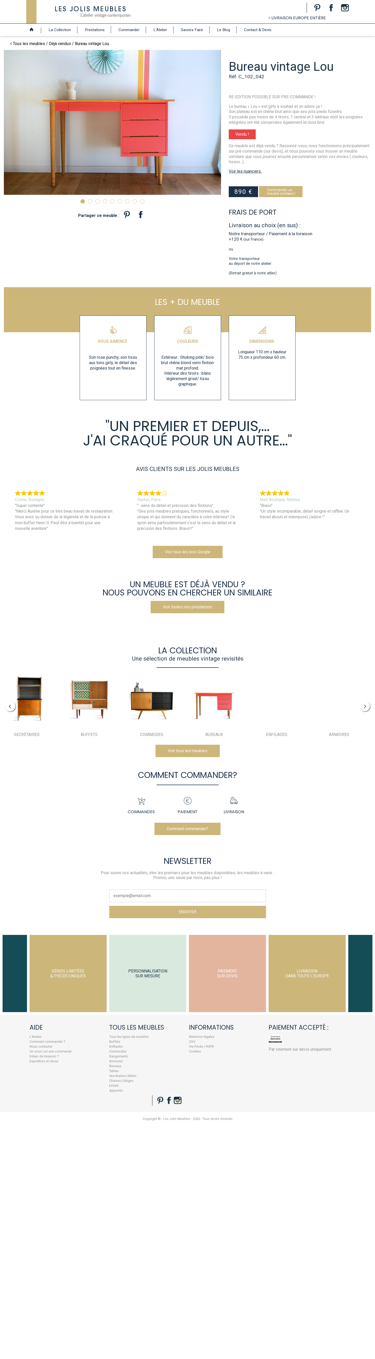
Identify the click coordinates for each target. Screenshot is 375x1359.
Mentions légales (165, 1129)
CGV (155, 1134)
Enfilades (86, 1139)
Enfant (83, 1178)
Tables (84, 1163)
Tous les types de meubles (98, 1129)
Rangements (88, 1149)
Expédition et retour (19, 1154)
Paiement (188, 898)
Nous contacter (16, 1139)
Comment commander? (187, 921)
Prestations (95, 30)
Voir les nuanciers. (252, 179)
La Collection (60, 30)
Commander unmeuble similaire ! (289, 199)
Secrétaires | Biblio (92, 1168)
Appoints (86, 1183)
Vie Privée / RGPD (164, 1139)
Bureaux (85, 1159)
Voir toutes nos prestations (187, 676)
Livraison (234, 898)
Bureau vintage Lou (92, 43)
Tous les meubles (29, 43)
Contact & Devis (257, 30)
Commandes (141, 898)
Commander (129, 30)
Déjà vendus (60, 43)
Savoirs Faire (192, 30)
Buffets (84, 1134)
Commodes (87, 1144)
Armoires (86, 1154)
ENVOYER (187, 1004)
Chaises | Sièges (91, 1173)
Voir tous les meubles (187, 828)
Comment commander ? (23, 1134)
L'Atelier (160, 30)
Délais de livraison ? (19, 1149)
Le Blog (223, 30)
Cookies (158, 1144)
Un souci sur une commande (26, 1144)
